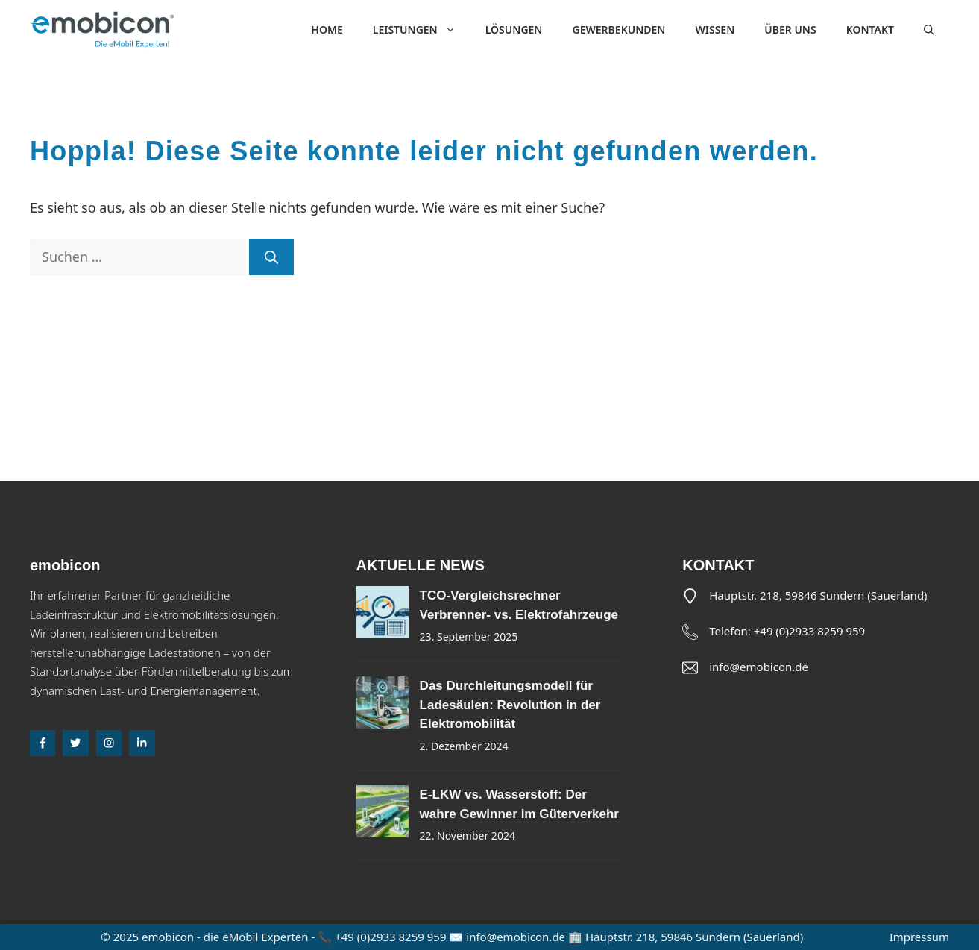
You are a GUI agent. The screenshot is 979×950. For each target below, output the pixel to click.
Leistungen (421, 29)
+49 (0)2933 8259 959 (809, 630)
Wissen (714, 29)
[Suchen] (271, 257)
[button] (929, 29)
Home (326, 29)
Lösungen (514, 29)
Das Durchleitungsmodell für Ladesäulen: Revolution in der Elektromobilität (510, 705)
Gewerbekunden (618, 29)
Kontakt (870, 29)
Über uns (790, 29)
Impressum (919, 936)
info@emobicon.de (758, 666)
